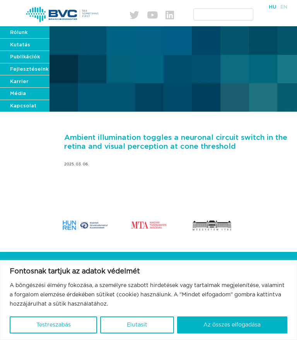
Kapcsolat (23, 106)
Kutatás (20, 45)
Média (18, 93)
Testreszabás (53, 325)
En (283, 7)
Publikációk (25, 57)
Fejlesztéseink (29, 69)
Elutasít (137, 325)
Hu (273, 7)
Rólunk (18, 32)
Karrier (19, 81)
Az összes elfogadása (232, 325)
